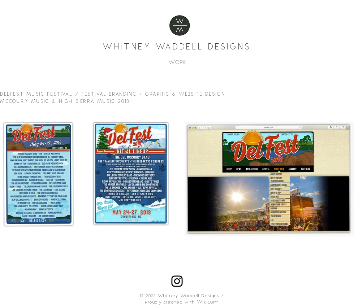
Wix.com (208, 302)
